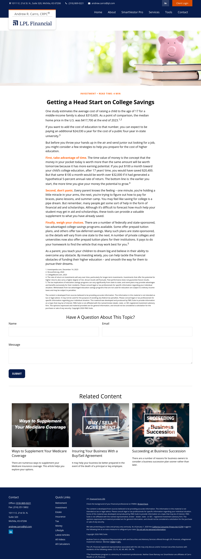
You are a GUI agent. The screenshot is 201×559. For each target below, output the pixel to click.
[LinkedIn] (165, 3)
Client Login (182, 3)
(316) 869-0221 (74, 3)
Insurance (60, 516)
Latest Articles (62, 534)
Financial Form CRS (97, 499)
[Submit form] (17, 373)
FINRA (112, 542)
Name (12, 323)
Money (58, 525)
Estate (58, 512)
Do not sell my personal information (151, 529)
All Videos (60, 539)
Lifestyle (59, 530)
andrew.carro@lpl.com (101, 3)
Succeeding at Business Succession (159, 451)
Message (14, 344)
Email (105, 323)
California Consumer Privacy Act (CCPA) (168, 526)
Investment (61, 507)
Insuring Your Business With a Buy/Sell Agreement (95, 453)
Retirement (61, 502)
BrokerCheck (143, 504)
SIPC (119, 542)
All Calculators (62, 543)
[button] (98, 12)
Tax (57, 521)
